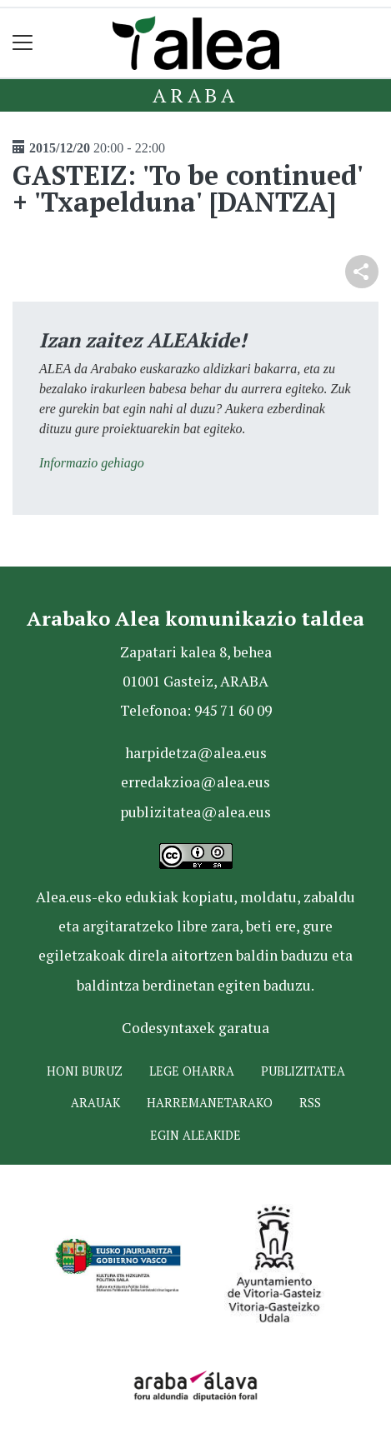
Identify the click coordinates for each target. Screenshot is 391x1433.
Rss (310, 1103)
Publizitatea (303, 1071)
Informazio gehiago (91, 463)
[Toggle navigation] (23, 42)
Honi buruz (85, 1071)
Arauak (95, 1103)
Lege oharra (191, 1071)
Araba (195, 95)
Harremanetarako (210, 1103)
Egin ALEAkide (195, 1135)
